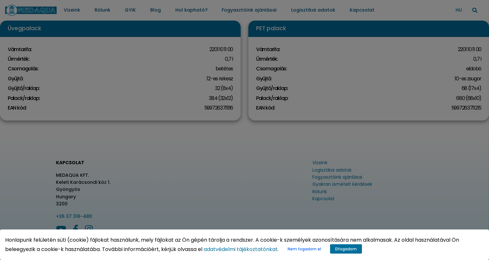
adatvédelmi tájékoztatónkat (241, 249)
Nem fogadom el (304, 249)
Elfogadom (346, 249)
